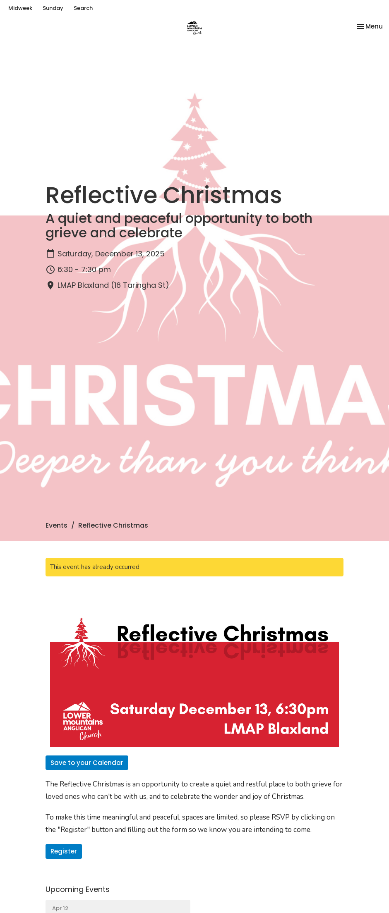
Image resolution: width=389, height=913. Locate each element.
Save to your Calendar (86, 762)
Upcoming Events (78, 889)
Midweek (20, 8)
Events (56, 525)
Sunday (53, 8)
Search (83, 8)
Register (63, 851)
